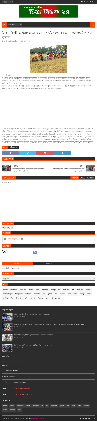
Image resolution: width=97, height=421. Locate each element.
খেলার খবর (66, 290)
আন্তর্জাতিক (13, 290)
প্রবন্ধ (56, 294)
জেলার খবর (80, 290)
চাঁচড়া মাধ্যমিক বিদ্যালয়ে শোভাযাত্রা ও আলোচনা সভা (32, 314)
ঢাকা (44, 294)
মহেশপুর (82, 294)
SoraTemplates (15, 418)
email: (4, 388)
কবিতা (37, 290)
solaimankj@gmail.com (22, 388)
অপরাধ (5, 406)
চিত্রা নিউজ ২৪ (13, 239)
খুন (59, 290)
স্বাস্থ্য (47, 298)
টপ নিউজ (28, 294)
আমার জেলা (23, 290)
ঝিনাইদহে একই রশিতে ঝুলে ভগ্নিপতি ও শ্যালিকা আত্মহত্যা (33, 335)
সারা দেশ (32, 298)
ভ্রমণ (69, 294)
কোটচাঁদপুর (45, 290)
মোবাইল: (5, 382)
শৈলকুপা (18, 298)
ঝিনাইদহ (88, 290)
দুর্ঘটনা (50, 294)
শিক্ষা (12, 298)
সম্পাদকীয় (12, 410)
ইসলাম (31, 290)
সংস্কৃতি (25, 298)
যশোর (88, 294)
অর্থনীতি (5, 290)
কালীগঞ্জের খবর (14, 147)
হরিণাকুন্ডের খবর (55, 298)
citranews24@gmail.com (23, 394)
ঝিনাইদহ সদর (19, 294)
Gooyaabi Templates (38, 418)
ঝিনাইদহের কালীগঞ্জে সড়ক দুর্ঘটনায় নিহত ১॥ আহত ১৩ (33, 345)
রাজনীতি (5, 298)
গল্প (73, 290)
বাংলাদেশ (62, 294)
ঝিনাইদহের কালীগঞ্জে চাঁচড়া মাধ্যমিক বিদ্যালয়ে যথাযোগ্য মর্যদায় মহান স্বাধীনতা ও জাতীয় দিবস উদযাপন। (49, 325)
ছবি (47, 406)
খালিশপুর (53, 290)
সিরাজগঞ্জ (40, 298)
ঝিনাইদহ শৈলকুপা (7, 294)
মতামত (75, 294)
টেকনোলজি (37, 294)
